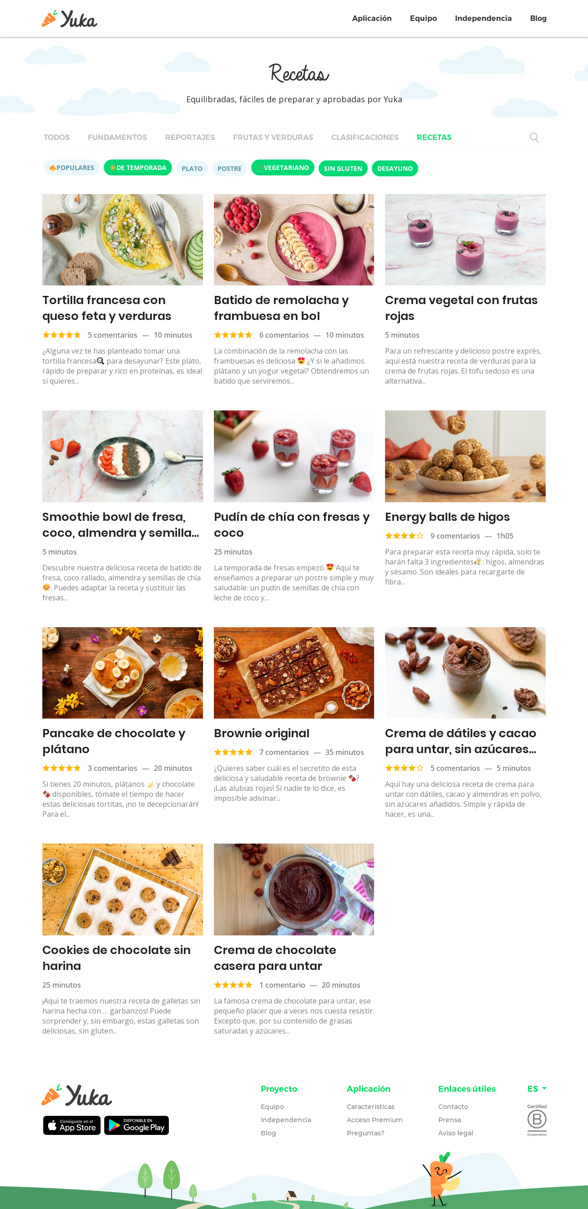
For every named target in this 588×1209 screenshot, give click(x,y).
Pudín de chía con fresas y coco (289, 523)
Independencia (483, 18)
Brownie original (260, 731)
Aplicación (372, 18)
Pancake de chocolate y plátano (111, 738)
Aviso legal (455, 1129)
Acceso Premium (375, 1116)
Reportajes (190, 137)
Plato (192, 168)
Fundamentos (117, 137)
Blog (538, 18)
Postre (230, 168)
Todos (57, 137)
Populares (72, 167)
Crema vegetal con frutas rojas (460, 307)
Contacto (453, 1103)
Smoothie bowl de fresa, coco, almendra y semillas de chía (118, 531)
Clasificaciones (365, 137)
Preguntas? (366, 1129)
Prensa (449, 1116)
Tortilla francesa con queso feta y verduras (121, 307)
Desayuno (395, 168)
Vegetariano (283, 167)
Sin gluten (343, 168)
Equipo (423, 18)
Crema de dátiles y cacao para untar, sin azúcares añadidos (459, 746)
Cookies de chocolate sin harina (114, 954)
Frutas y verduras (273, 137)
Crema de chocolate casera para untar (273, 954)
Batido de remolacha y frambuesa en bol (279, 307)
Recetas (434, 137)
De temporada (138, 167)
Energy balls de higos (446, 516)
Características (371, 1103)
